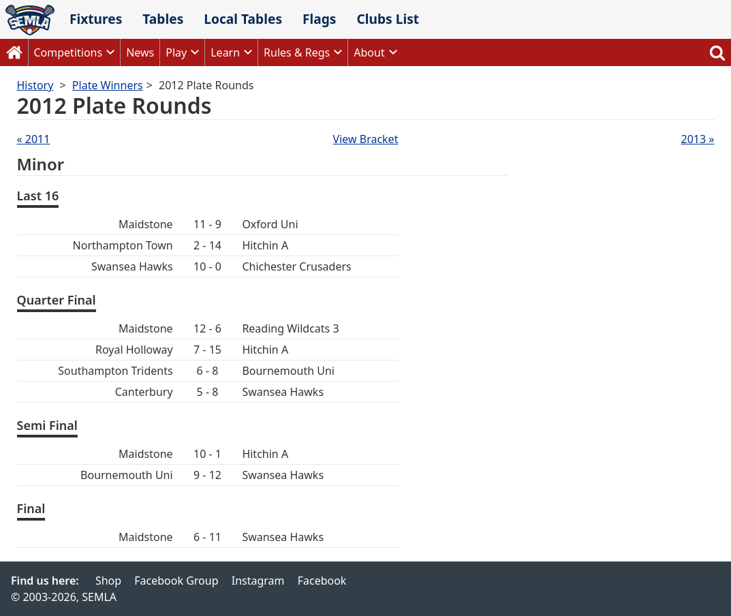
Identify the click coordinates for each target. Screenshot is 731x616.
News (140, 52)
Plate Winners (107, 85)
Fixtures (95, 19)
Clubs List (387, 19)
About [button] (369, 52)
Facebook (322, 580)
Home (14, 52)
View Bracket (366, 139)
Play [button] (176, 52)
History (35, 85)
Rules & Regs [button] (297, 52)
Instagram (258, 580)
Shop (108, 580)
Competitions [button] (68, 52)
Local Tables (243, 19)
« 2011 (33, 139)
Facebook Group (176, 580)
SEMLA (30, 20)
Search (717, 52)
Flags (319, 19)
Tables (162, 19)
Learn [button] (225, 52)
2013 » (698, 139)
